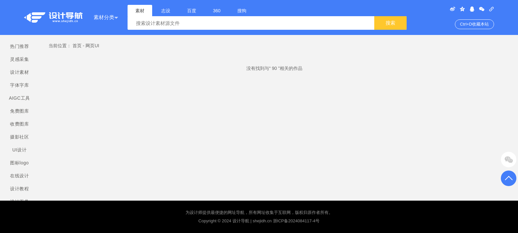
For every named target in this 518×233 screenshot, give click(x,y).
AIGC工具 (19, 98)
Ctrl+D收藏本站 (474, 24)
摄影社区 (19, 136)
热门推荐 (19, 46)
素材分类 (106, 18)
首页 (77, 45)
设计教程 (19, 188)
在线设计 (19, 175)
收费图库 (19, 124)
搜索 (390, 23)
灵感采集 (19, 59)
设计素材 (19, 72)
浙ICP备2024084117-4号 (296, 220)
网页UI (92, 45)
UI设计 (19, 149)
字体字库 (19, 85)
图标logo (19, 162)
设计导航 (240, 220)
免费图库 (19, 111)
